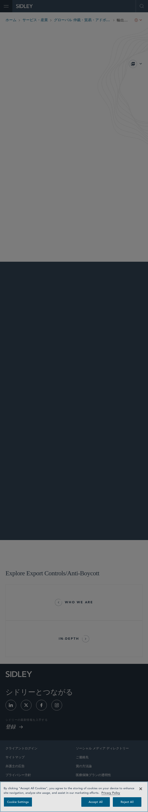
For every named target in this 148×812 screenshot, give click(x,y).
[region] (74, 797)
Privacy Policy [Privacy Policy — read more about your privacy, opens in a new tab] (110, 793)
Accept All (96, 802)
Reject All (127, 802)
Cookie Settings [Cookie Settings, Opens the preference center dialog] (18, 802)
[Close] (141, 789)
